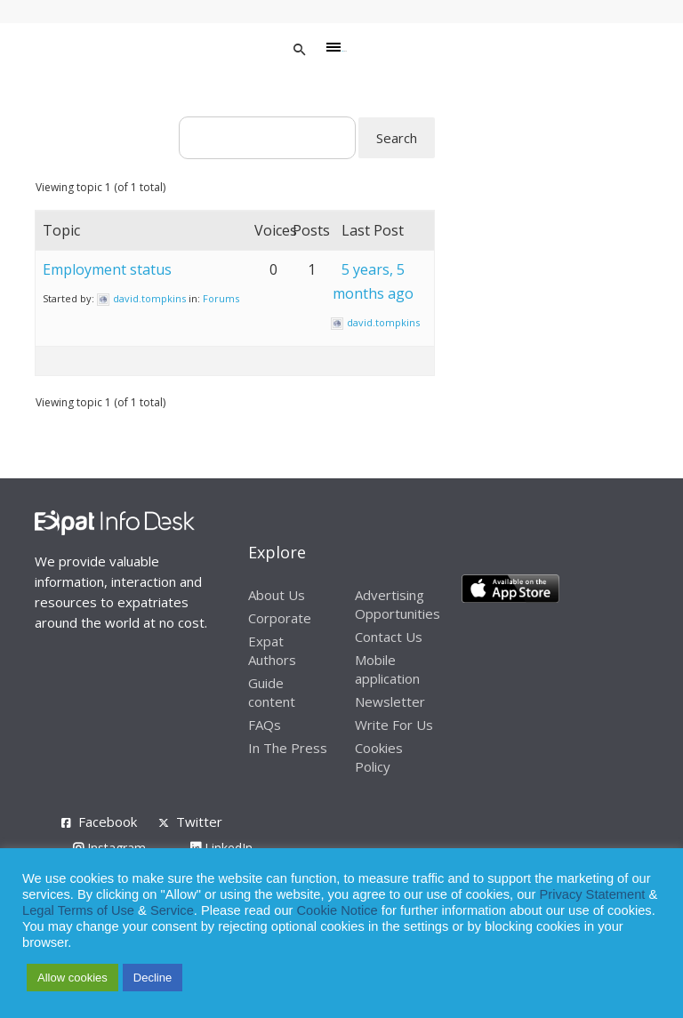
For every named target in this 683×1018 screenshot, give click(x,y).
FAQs (264, 724)
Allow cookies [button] (72, 977)
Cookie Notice (337, 910)
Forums (221, 298)
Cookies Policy (379, 757)
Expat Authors (272, 650)
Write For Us (394, 724)
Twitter (199, 821)
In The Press (287, 748)
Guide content (271, 692)
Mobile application (387, 669)
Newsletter (390, 701)
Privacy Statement (592, 894)
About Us (276, 595)
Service (172, 910)
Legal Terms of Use (78, 910)
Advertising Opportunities (397, 604)
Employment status (107, 269)
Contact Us (388, 636)
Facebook (107, 821)
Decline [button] (152, 977)
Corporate (279, 618)
